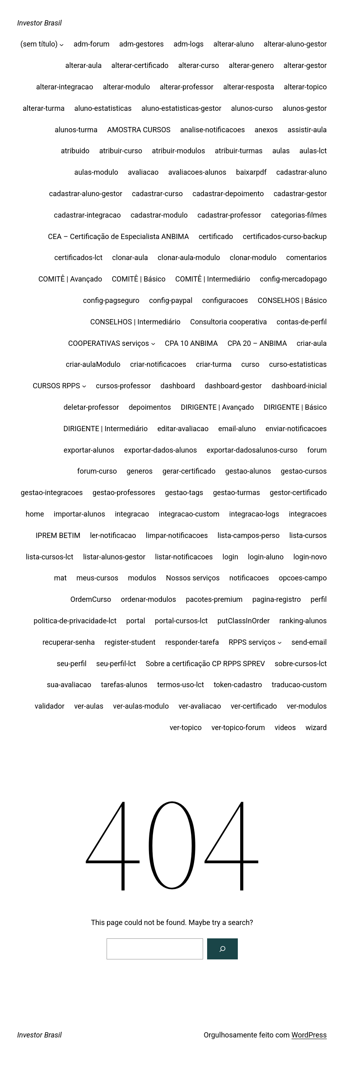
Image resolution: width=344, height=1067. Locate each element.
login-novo (310, 557)
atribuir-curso (121, 150)
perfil (318, 599)
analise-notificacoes (212, 129)
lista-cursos (308, 535)
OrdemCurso (90, 599)
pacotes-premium (214, 599)
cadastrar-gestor (300, 193)
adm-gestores (141, 44)
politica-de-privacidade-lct (75, 620)
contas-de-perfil (302, 322)
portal (135, 620)
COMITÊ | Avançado (70, 279)
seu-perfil (72, 663)
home (35, 514)
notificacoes (249, 578)
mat (60, 578)
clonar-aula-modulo (189, 257)
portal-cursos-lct (181, 620)
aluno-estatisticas (103, 108)
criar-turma (213, 364)
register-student (130, 642)
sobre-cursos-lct (301, 663)
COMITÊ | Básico (139, 279)
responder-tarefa (192, 642)
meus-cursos (97, 578)
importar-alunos (79, 514)
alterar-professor (187, 87)
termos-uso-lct (180, 684)
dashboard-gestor (233, 385)
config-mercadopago (293, 279)
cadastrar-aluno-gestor (85, 193)
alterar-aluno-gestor (295, 44)
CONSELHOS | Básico (292, 300)
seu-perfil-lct (116, 663)
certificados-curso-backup (285, 236)
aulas (280, 150)
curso (250, 364)
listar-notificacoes (184, 557)
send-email (309, 642)
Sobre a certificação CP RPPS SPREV (205, 663)
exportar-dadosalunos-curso (252, 450)
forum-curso (97, 471)
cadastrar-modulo (159, 215)
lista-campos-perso (249, 535)
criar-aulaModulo (93, 364)
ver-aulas (88, 706)
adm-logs (189, 44)
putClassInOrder (243, 620)
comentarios (306, 257)
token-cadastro (238, 684)
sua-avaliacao (69, 684)
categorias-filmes (299, 215)
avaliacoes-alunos (197, 172)
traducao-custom (299, 684)
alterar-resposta (248, 87)
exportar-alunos (89, 450)
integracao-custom (189, 514)
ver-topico (185, 727)
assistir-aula (307, 129)
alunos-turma (76, 129)
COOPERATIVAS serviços (108, 343)
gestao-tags (184, 492)
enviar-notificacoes (296, 428)
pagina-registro (276, 599)
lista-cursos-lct (49, 557)
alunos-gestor (305, 108)
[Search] (222, 948)
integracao (132, 514)
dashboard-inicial (299, 385)
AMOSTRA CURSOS (138, 129)
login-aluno (265, 557)
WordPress (309, 1035)
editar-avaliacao (183, 428)
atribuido (75, 150)
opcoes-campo (303, 578)
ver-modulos (307, 706)
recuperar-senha (68, 642)
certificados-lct (78, 257)
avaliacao (143, 172)
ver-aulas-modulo (141, 706)
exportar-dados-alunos (160, 450)
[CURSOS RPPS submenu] (84, 386)
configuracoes (225, 300)
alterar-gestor (305, 65)
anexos (266, 129)
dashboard (178, 385)
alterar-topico (305, 87)
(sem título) (39, 44)
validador (50, 706)
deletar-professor (91, 407)
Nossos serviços (193, 578)
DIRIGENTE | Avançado (217, 407)
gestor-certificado (298, 492)
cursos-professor (123, 385)
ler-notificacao (113, 535)
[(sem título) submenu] (61, 44)
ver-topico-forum (238, 727)
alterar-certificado (140, 65)
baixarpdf (251, 172)
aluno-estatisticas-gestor (181, 108)
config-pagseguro (111, 300)
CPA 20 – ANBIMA (257, 343)
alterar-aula (83, 65)
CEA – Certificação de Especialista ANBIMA (118, 236)
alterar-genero (251, 65)
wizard (316, 727)
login (230, 557)
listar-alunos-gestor (114, 557)
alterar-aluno (233, 44)
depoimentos (150, 407)
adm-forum (91, 44)
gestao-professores (123, 492)
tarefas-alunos (124, 684)
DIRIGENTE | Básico (295, 407)
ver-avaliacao (199, 706)
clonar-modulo (253, 257)
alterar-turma (44, 108)
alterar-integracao (64, 87)
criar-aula (312, 343)
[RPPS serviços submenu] (279, 642)
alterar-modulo (126, 87)
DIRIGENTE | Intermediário (105, 428)
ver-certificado (254, 706)
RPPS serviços (252, 642)
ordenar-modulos (148, 599)
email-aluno (237, 428)
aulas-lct (313, 150)
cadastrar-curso (157, 193)
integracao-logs (254, 514)
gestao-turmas (236, 492)
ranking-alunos (303, 620)
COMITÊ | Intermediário (212, 279)
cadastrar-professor (229, 215)
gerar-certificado (189, 471)
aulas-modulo (96, 172)
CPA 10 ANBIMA (191, 343)
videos (285, 727)
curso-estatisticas (298, 364)
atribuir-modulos (178, 150)
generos (140, 471)
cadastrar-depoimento (228, 193)
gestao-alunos (248, 471)
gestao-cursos (304, 471)
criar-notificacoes (158, 364)
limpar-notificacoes (177, 535)
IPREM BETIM (58, 535)
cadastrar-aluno (301, 172)
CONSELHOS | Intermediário (135, 322)
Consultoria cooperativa (228, 322)
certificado (216, 236)
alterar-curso (198, 65)
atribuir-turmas (238, 150)
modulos (142, 578)
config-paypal (170, 300)
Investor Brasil (39, 23)
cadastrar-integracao (87, 215)
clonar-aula (130, 257)
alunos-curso (252, 108)
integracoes (308, 514)
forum (317, 450)
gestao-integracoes (52, 492)
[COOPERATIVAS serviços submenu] (153, 343)
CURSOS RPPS (56, 385)
